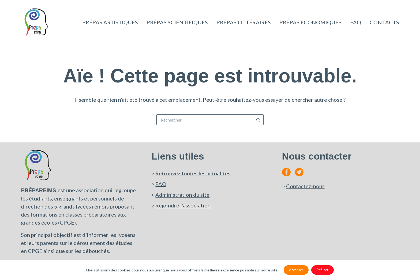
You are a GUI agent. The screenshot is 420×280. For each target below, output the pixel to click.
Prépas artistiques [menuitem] (110, 22)
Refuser (322, 270)
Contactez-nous (305, 186)
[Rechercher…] (204, 119)
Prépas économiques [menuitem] (310, 22)
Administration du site (182, 194)
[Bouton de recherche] (258, 119)
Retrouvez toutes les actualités (192, 173)
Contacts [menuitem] (384, 22)
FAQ (160, 184)
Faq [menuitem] (355, 22)
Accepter (296, 270)
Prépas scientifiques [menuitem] (177, 22)
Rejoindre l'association (183, 205)
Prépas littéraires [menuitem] (243, 22)
